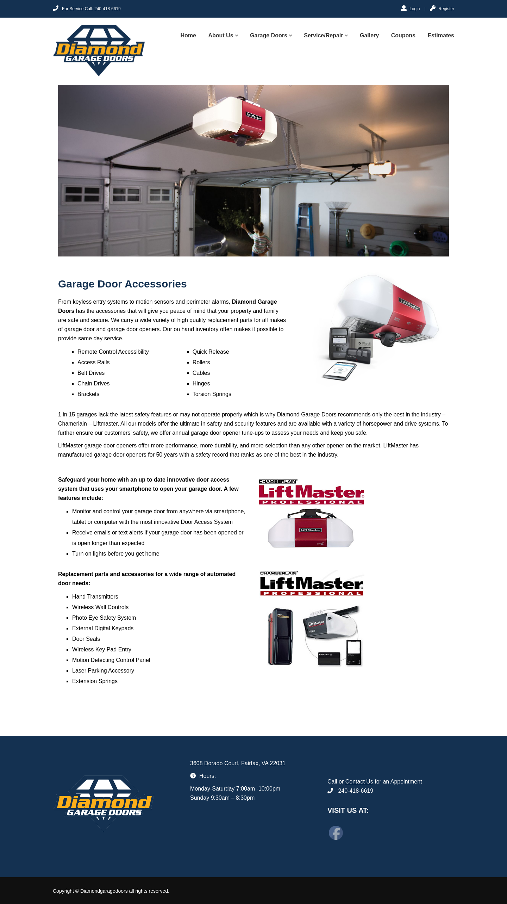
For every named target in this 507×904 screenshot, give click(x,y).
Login (410, 8)
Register (442, 8)
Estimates (440, 35)
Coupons (403, 35)
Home (188, 35)
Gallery (369, 35)
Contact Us (359, 782)
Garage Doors (268, 35)
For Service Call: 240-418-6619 (87, 8)
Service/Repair (323, 35)
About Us (220, 35)
